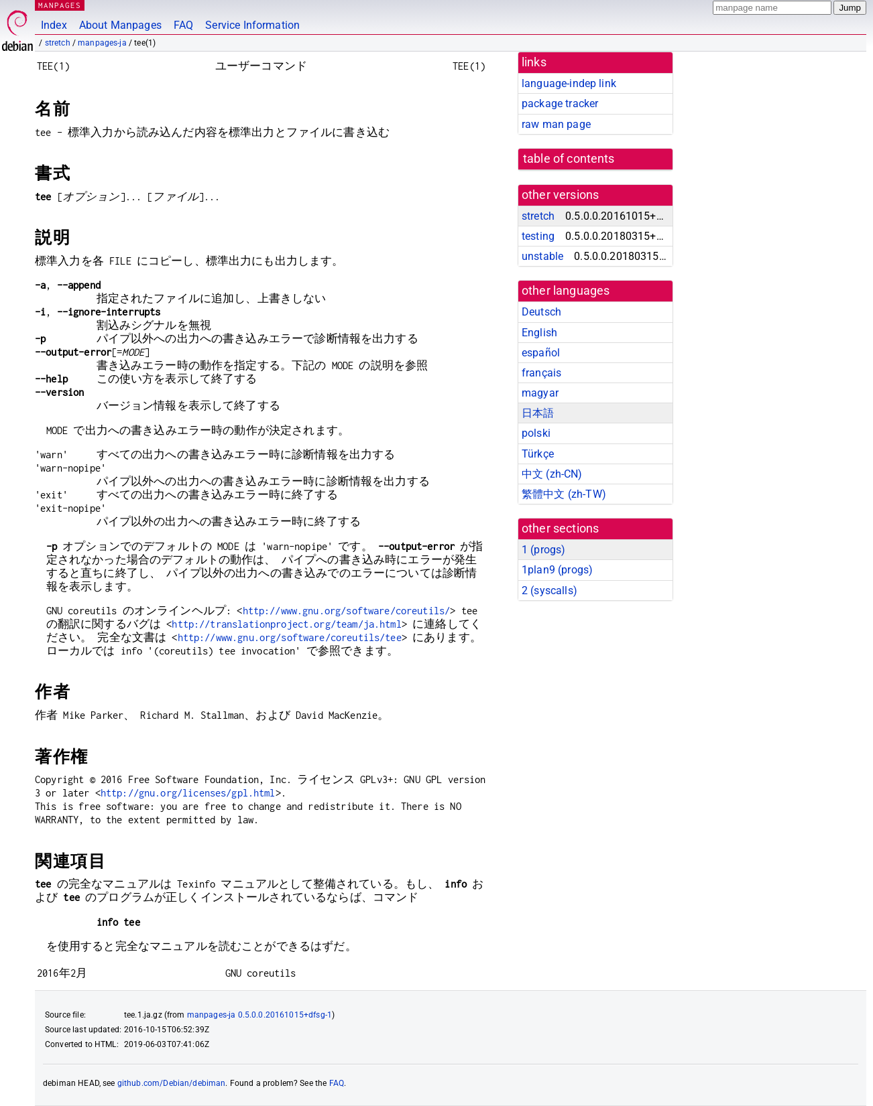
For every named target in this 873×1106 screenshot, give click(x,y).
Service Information (252, 25)
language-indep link (569, 83)
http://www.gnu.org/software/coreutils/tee (290, 637)
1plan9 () (557, 569)
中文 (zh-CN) (552, 474)
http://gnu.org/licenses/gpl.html (188, 793)
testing (538, 236)
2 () (549, 590)
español (541, 352)
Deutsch (541, 311)
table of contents (569, 158)
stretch (57, 43)
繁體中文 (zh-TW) (564, 494)
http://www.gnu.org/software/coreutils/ (347, 610)
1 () (543, 549)
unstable (542, 256)
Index (54, 25)
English (539, 332)
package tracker (560, 103)
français (541, 372)
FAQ (183, 25)
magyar (540, 393)
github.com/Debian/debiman (171, 1083)
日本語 (538, 413)
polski (536, 433)
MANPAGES (59, 5)
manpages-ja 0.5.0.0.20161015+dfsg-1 (259, 1015)
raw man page (556, 124)
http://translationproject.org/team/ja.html (286, 624)
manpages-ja (102, 43)
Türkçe (538, 453)
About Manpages (120, 25)
